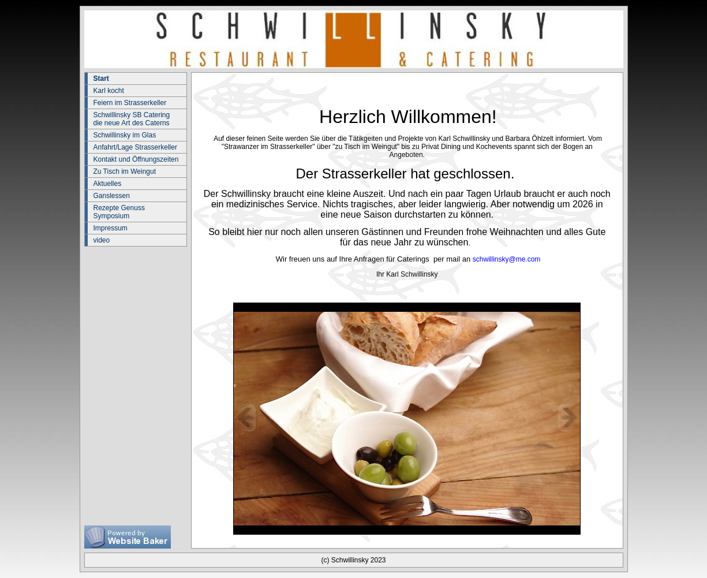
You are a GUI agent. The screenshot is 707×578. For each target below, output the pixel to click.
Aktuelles (107, 184)
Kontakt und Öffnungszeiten (136, 159)
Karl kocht (108, 91)
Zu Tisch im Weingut (124, 171)
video (101, 240)
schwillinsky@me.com (507, 259)
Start (101, 78)
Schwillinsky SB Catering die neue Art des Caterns (131, 119)
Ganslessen (111, 196)
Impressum (110, 228)
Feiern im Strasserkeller (130, 103)
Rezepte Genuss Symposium (119, 212)
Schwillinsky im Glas (124, 135)
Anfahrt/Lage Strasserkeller (135, 147)
